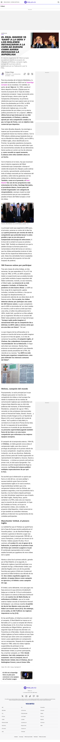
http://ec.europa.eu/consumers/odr (45, 702)
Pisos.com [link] (42, 718)
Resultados (7, 2)
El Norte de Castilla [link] (5, 724)
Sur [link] (21, 709)
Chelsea (12, 667)
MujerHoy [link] (42, 721)
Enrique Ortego (9, 72)
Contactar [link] (16, 738)
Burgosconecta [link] (23, 727)
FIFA (6, 667)
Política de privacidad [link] (28, 738)
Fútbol (3, 6)
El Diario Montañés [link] (24, 715)
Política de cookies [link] (42, 738)
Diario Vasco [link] (4, 727)
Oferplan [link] (41, 715)
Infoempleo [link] (23, 733)
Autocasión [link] (42, 712)
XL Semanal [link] (42, 724)
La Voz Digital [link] (23, 718)
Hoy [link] (2, 715)
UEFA (8, 667)
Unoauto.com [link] (23, 730)
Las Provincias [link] (23, 712)
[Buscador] (58, 2)
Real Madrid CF (18, 667)
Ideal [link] (2, 733)
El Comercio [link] (4, 730)
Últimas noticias (15, 2)
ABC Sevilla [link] (3, 712)
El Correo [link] (3, 718)
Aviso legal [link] (21, 738)
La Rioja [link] (3, 721)
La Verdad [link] (22, 721)
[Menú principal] (1, 2)
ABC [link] (2, 709)
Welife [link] (41, 727)
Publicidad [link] (36, 738)
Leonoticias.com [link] (24, 724)
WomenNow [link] (42, 709)
